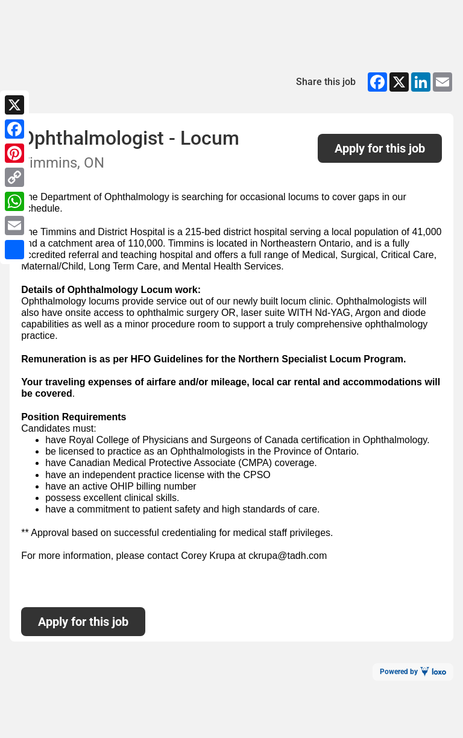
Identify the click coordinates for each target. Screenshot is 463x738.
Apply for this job (380, 148)
